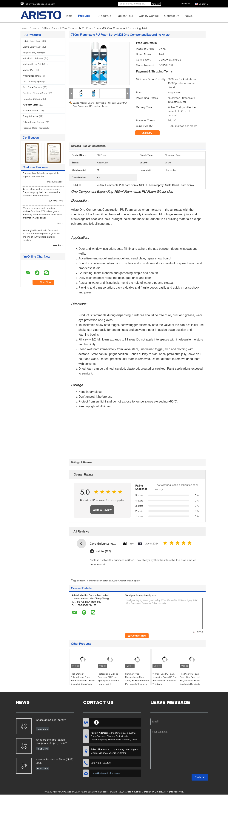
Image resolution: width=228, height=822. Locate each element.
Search (156, 4)
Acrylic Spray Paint (32, 52)
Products (84, 15)
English (203, 3)
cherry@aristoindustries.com (40, 3)
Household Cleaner (33, 98)
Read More (42, 728)
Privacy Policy (51, 791)
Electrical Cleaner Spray (35, 93)
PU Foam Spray (49, 28)
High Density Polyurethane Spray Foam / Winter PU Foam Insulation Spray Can (83, 678)
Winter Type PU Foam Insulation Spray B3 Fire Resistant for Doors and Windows (164, 678)
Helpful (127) (103, 551)
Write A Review (102, 509)
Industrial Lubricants (33, 58)
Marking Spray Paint (33, 64)
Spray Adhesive (30, 116)
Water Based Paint (32, 75)
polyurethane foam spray (127, 580)
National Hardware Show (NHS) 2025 (54, 761)
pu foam (81, 580)
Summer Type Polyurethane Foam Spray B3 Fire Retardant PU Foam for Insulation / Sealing (137, 680)
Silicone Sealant (31, 110)
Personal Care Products (35, 127)
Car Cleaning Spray (33, 81)
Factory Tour (125, 15)
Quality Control (149, 15)
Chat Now (149, 133)
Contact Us (171, 15)
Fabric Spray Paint (32, 41)
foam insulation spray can (100, 580)
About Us (104, 15)
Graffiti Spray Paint (32, 46)
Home (68, 15)
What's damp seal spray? (51, 719)
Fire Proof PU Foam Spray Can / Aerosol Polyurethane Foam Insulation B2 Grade (190, 678)
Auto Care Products (32, 87)
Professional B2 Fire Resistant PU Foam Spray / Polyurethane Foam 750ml (108, 678)
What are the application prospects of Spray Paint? (51, 741)
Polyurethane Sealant (33, 122)
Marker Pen (28, 70)
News (188, 15)
